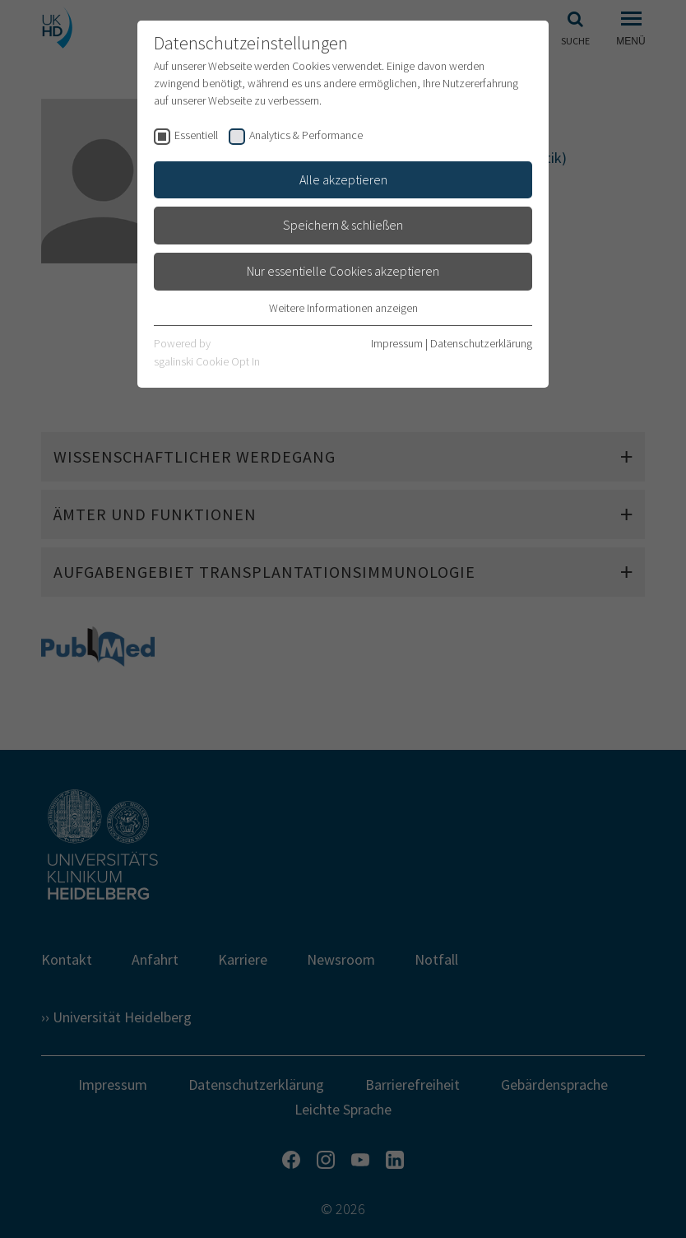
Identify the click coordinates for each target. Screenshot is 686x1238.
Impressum (397, 343)
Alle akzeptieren (343, 179)
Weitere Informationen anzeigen (343, 307)
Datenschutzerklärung (481, 343)
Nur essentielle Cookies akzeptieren (343, 271)
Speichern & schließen (343, 224)
